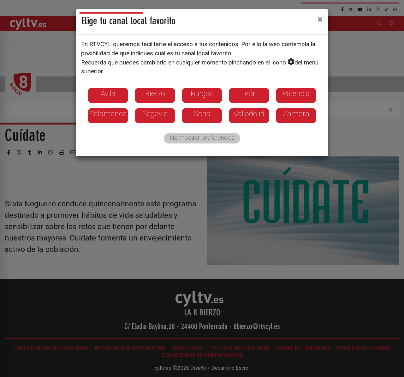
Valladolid (249, 113)
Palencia (296, 93)
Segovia (155, 113)
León (249, 93)
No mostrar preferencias (202, 137)
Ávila (108, 93)
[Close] (320, 19)
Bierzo (155, 93)
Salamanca (108, 113)
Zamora (296, 113)
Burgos (202, 93)
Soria (202, 113)
